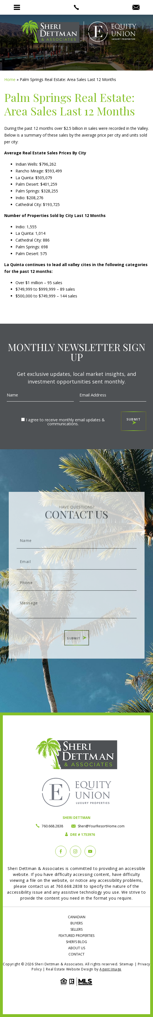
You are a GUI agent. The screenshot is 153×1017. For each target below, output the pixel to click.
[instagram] (75, 851)
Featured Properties (76, 935)
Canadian (76, 917)
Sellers (76, 929)
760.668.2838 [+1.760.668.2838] (52, 826)
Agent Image (110, 969)
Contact (76, 954)
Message (76, 602)
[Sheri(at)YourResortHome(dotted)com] (135, 7)
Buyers (76, 923)
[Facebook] (60, 851)
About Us (76, 948)
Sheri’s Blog (76, 941)
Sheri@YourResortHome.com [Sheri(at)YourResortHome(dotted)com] (101, 826)
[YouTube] (90, 851)
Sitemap (126, 964)
